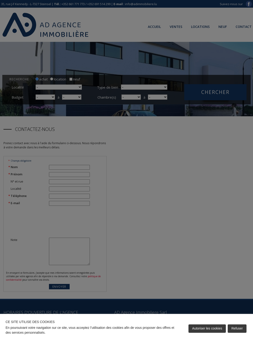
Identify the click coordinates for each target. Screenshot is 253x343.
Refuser (237, 328)
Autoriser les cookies (207, 328)
